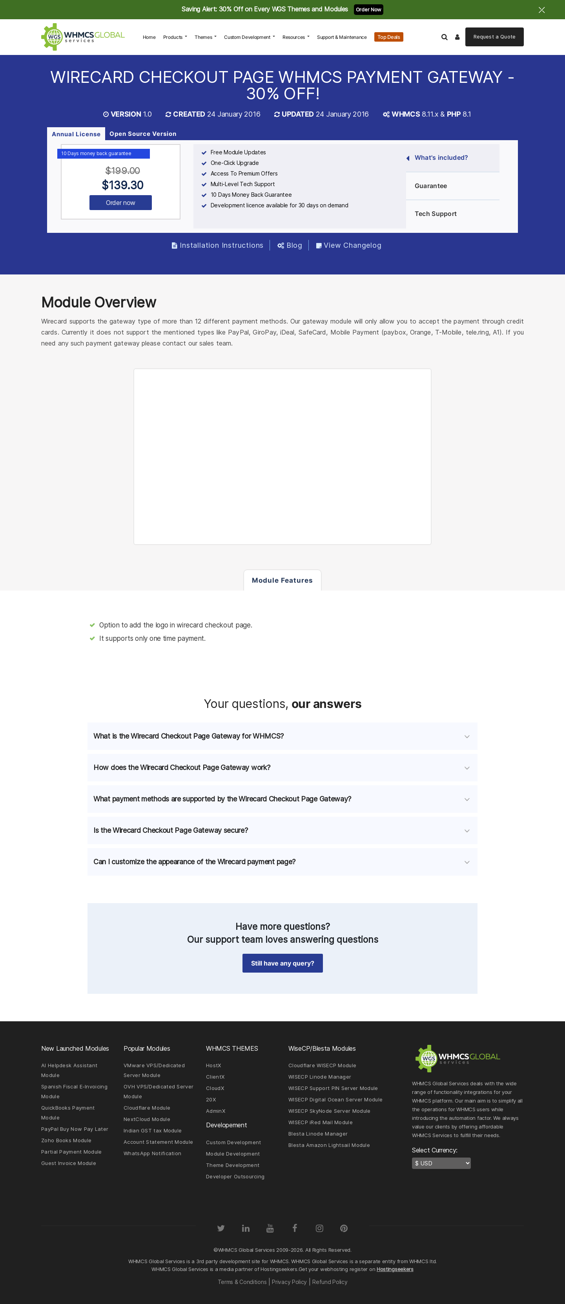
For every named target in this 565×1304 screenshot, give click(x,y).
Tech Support (431, 214)
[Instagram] (319, 1228)
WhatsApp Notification (152, 1153)
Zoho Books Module (66, 1140)
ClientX (215, 1077)
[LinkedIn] (245, 1228)
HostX (213, 1065)
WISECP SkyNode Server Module (329, 1111)
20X (211, 1099)
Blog (290, 245)
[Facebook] (294, 1228)
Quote (495, 36)
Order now (120, 203)
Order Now (368, 9)
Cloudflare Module (147, 1108)
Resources (294, 37)
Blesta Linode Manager (318, 1133)
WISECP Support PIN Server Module (333, 1088)
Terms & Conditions (242, 1281)
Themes (204, 37)
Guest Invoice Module (68, 1163)
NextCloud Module (147, 1119)
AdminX (215, 1111)
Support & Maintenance (342, 37)
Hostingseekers (395, 1269)
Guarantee (426, 186)
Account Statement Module (158, 1142)
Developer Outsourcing (235, 1176)
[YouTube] (270, 1228)
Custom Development (247, 37)
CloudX (215, 1088)
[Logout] (457, 37)
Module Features (282, 580)
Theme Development (232, 1165)
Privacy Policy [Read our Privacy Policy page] (289, 1281)
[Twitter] (220, 1228)
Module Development (233, 1153)
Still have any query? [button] (282, 963)
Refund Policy (329, 1281)
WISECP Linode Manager (319, 1077)
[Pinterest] (344, 1228)
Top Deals (388, 37)
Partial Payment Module (71, 1152)
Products (173, 37)
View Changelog (349, 245)
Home (151, 37)
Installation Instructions (218, 245)
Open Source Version (143, 133)
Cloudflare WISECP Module (322, 1065)
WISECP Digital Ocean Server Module (335, 1099)
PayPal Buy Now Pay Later (74, 1129)
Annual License (76, 134)
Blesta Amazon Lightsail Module (329, 1145)
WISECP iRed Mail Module (320, 1122)
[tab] (282, 736)
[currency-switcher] (441, 1163)
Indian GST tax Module (153, 1130)
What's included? (437, 158)
